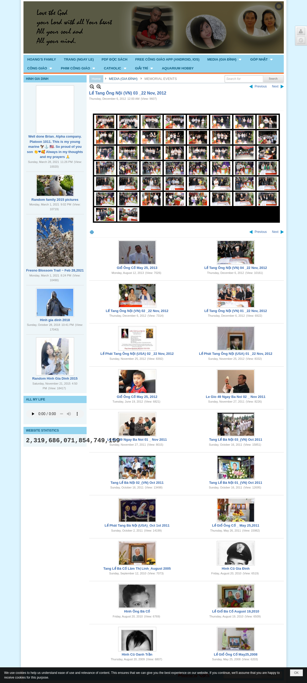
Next (275, 86)
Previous (261, 86)
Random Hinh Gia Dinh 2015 (54, 378)
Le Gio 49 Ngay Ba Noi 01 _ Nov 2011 (137, 439)
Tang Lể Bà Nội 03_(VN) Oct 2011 (235, 439)
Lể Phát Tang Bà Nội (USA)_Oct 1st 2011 (137, 525)
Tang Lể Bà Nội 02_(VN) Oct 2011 (137, 483)
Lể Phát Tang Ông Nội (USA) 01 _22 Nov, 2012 (235, 354)
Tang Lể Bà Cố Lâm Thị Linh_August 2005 (137, 568)
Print (91, 232)
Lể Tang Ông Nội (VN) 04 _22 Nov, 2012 (235, 268)
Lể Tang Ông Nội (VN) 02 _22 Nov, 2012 (137, 311)
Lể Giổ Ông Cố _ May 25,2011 (235, 525)
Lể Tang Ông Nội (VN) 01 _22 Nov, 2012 (235, 311)
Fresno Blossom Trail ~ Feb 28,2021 (55, 270)
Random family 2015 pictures (55, 200)
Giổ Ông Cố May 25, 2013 (137, 268)
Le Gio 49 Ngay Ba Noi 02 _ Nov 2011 (235, 397)
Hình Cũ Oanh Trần (137, 654)
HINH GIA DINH (37, 79)
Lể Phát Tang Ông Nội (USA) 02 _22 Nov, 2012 (137, 354)
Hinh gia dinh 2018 (55, 320)
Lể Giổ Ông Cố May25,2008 (235, 654)
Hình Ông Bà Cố (137, 611)
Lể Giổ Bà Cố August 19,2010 (235, 611)
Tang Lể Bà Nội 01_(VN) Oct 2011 (235, 483)
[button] (224, 59)
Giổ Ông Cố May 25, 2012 (137, 397)
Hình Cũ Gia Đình (236, 568)
